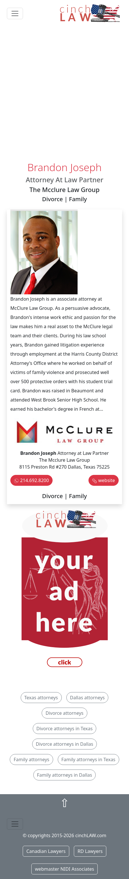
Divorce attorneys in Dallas (64, 744)
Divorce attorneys (64, 713)
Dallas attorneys (87, 697)
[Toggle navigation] (15, 13)
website (106, 480)
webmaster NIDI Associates (64, 869)
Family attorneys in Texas (88, 759)
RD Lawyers (90, 851)
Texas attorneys (41, 697)
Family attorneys (31, 759)
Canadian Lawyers (46, 851)
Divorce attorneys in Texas (64, 728)
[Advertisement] (64, 94)
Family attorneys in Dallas (64, 775)
